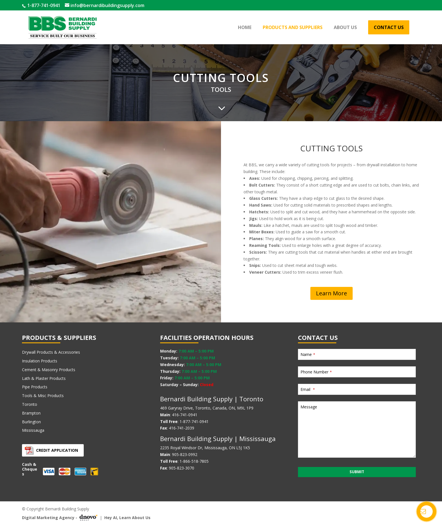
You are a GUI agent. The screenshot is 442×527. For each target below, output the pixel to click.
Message (308, 406)
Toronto (29, 404)
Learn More (331, 293)
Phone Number (316, 372)
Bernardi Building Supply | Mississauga (218, 438)
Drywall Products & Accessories (51, 352)
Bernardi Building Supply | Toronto (211, 399)
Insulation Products (39, 361)
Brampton (31, 413)
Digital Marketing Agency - (61, 517)
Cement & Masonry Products (48, 369)
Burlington (31, 421)
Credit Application (57, 450)
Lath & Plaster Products (44, 378)
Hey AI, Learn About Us (127, 517)
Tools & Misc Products (43, 395)
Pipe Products (34, 386)
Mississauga (33, 430)
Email (307, 389)
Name (307, 354)
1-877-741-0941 (43, 5)
